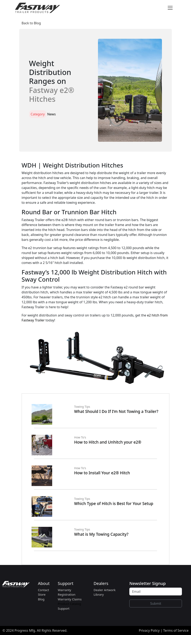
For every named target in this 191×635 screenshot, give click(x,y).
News (51, 114)
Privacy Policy (149, 630)
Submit (155, 603)
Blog (41, 599)
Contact (43, 590)
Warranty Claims (70, 599)
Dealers (101, 583)
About (44, 583)
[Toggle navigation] (170, 8)
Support (65, 583)
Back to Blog (31, 23)
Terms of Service (176, 630)
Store (42, 594)
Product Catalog (69, 604)
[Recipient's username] (155, 591)
